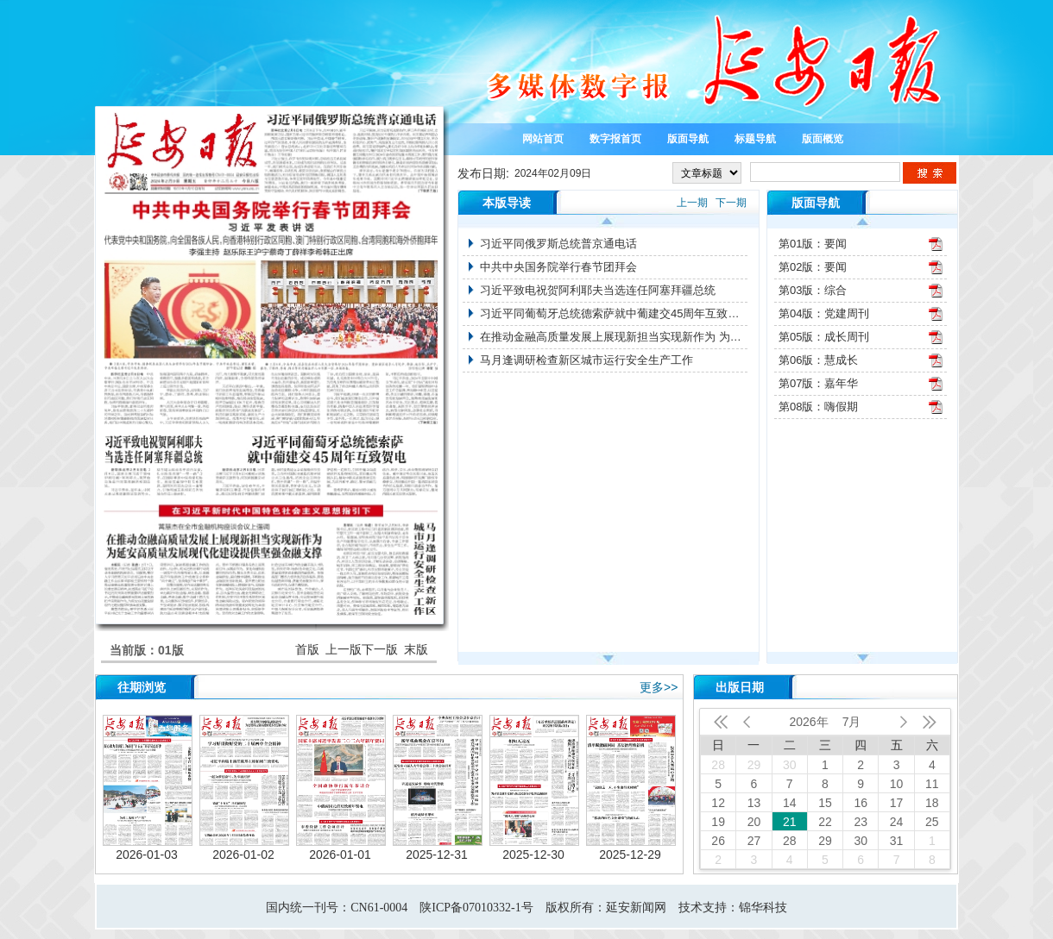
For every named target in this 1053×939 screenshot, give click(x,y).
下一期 (731, 203)
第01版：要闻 (813, 243)
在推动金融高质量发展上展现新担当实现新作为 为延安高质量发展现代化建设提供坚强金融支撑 (613, 336)
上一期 (692, 203)
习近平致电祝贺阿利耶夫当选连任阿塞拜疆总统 (598, 290)
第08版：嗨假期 (818, 406)
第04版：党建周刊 (824, 313)
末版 (416, 649)
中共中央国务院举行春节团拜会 (558, 266)
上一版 (343, 649)
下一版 (380, 649)
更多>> (659, 687)
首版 (307, 649)
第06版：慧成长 (818, 360)
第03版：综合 (813, 290)
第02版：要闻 (813, 266)
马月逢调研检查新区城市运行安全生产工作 (586, 360)
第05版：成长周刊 (824, 336)
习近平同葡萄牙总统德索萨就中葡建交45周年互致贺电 (613, 313)
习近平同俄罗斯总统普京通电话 (558, 243)
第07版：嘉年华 (818, 383)
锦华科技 (763, 907)
